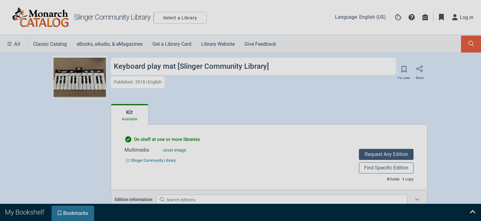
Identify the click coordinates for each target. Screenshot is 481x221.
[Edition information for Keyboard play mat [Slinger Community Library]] (417, 200)
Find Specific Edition (386, 168)
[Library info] (425, 17)
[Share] (419, 71)
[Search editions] (281, 200)
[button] (411, 17)
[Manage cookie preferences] (398, 17)
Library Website (218, 44)
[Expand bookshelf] (472, 212)
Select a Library (180, 17)
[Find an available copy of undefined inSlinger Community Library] (151, 160)
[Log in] (462, 17)
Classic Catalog (50, 44)
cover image (174, 150)
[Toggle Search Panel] (471, 44)
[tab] (129, 114)
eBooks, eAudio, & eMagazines (110, 44)
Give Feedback (260, 44)
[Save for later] (404, 71)
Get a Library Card (171, 44)
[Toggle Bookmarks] (441, 17)
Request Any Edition (386, 154)
